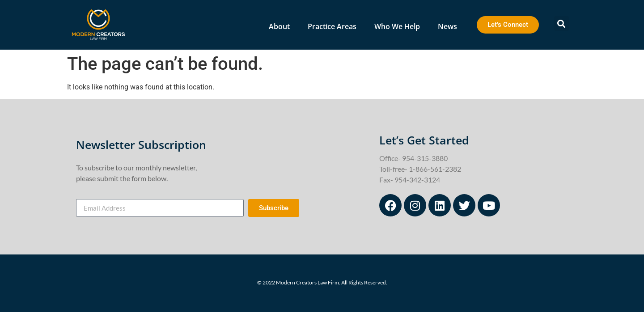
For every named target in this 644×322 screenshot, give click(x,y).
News (447, 26)
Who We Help (397, 26)
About (279, 26)
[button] (561, 23)
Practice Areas (332, 26)
